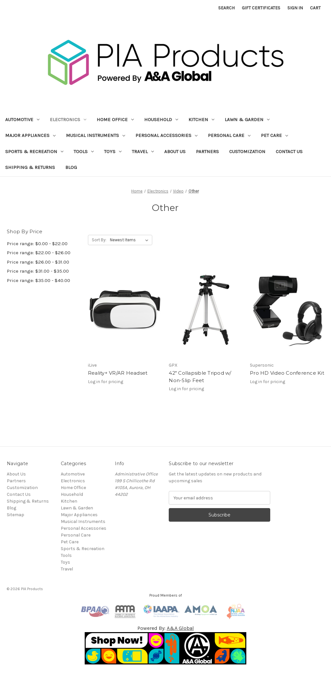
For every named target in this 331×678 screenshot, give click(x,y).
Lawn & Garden (247, 119)
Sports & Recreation (34, 151)
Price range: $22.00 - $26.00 (38, 253)
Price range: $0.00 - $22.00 (37, 243)
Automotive (22, 119)
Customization (247, 151)
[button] (166, 648)
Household (161, 119)
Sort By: (99, 239)
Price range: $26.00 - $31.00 (38, 262)
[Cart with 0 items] (315, 8)
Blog (71, 167)
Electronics (68, 119)
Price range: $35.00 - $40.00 (38, 280)
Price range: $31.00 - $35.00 (38, 271)
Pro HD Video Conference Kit (287, 373)
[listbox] (130, 240)
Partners (207, 151)
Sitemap (15, 514)
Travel (143, 151)
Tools (84, 151)
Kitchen (201, 119)
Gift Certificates (261, 8)
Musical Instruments (95, 135)
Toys (113, 151)
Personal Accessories (166, 135)
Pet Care (274, 135)
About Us (175, 151)
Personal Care (229, 135)
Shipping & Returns (30, 167)
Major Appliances (30, 135)
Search (226, 8)
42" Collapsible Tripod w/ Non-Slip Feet (200, 376)
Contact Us (289, 151)
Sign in (295, 8)
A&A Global (180, 628)
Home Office (115, 119)
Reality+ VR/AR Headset (118, 373)
